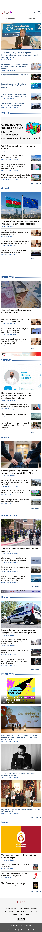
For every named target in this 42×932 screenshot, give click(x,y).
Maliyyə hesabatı (24, 908)
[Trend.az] (6, 12)
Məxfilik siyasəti (17, 914)
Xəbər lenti (31, 18)
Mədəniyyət (7, 673)
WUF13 (5, 113)
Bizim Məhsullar (9, 911)
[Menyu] (39, 12)
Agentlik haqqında (10, 908)
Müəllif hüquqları (21, 911)
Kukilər (27, 914)
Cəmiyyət (6, 359)
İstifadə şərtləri (33, 911)
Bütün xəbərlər (35, 183)
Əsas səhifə (10, 18)
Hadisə (5, 597)
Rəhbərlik (34, 908)
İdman (4, 822)
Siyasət (5, 188)
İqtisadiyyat (7, 276)
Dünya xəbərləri (9, 515)
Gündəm (5, 437)
